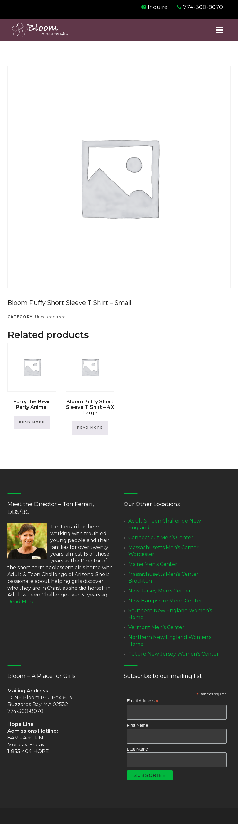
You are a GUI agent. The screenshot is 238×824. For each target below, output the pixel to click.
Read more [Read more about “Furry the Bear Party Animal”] (32, 422)
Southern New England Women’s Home (170, 614)
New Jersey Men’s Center (159, 591)
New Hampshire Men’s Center (165, 601)
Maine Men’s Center (152, 564)
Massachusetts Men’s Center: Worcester (164, 550)
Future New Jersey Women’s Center (173, 654)
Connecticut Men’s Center (160, 537)
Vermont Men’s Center (156, 627)
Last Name (137, 749)
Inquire (158, 7)
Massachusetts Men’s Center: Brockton (164, 577)
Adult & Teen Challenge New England (164, 524)
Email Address (142, 701)
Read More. (21, 602)
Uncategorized (50, 316)
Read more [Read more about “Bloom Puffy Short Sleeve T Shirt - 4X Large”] (90, 428)
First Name (137, 725)
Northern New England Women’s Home (169, 640)
